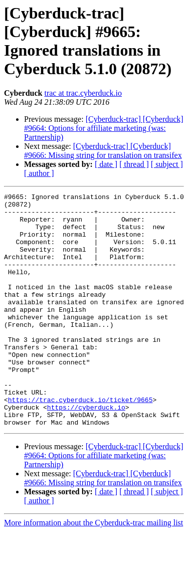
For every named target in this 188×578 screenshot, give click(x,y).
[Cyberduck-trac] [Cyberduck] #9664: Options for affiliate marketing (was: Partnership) (103, 128)
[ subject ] (167, 164)
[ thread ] (134, 164)
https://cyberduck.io (86, 450)
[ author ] (39, 173)
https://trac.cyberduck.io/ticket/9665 (80, 441)
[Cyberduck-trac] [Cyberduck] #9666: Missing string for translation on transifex (103, 150)
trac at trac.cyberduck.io (83, 93)
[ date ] (106, 164)
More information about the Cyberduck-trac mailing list (93, 569)
